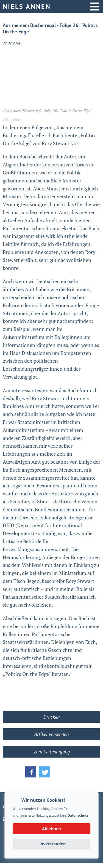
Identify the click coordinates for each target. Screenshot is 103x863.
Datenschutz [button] (78, 815)
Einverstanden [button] (51, 843)
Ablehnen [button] (51, 828)
